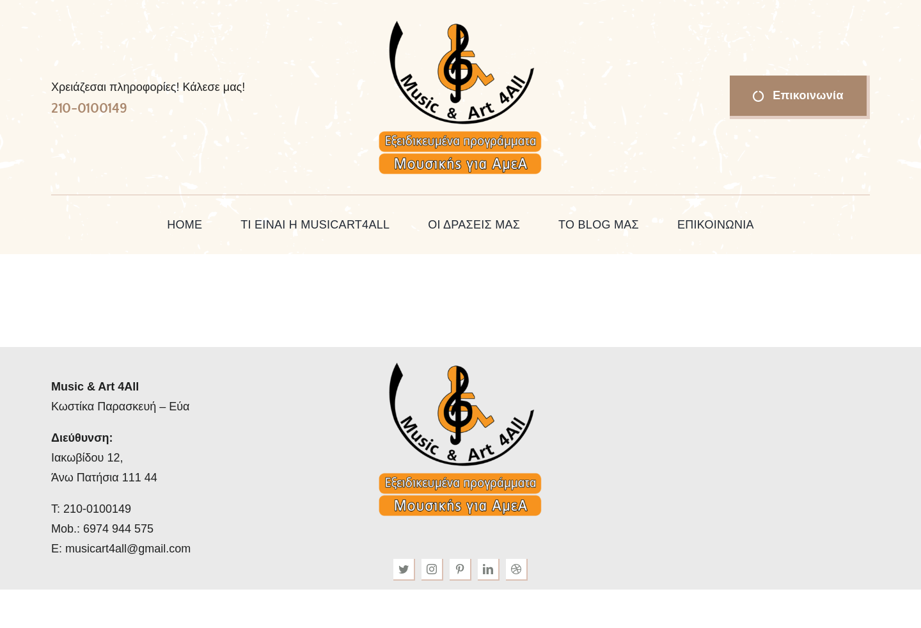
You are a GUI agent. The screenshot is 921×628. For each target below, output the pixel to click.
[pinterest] (460, 570)
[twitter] (404, 570)
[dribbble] (517, 570)
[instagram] (432, 570)
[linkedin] (489, 570)
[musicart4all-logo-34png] (460, 21)
